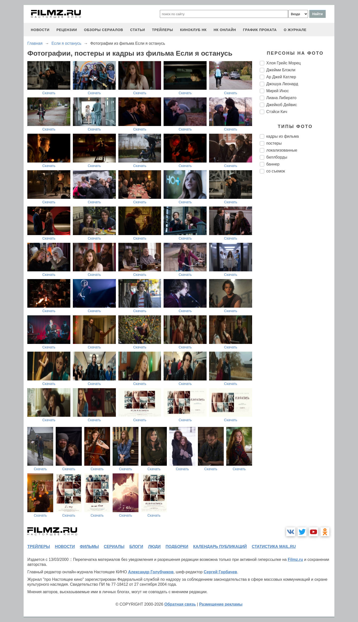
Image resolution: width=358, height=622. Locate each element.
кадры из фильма (282, 136)
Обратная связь (180, 604)
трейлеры (162, 30)
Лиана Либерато (281, 98)
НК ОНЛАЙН (225, 30)
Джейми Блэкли (280, 70)
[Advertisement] (297, 260)
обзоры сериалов (103, 30)
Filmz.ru (295, 559)
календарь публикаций (220, 546)
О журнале (295, 30)
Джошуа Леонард (282, 84)
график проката (260, 30)
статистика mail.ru (274, 546)
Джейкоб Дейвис (281, 105)
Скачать (48, 93)
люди (154, 546)
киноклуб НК (193, 30)
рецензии (66, 30)
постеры (274, 143)
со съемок (275, 171)
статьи (137, 30)
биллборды (276, 157)
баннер (272, 164)
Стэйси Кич (276, 112)
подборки (177, 546)
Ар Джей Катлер (281, 77)
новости (40, 30)
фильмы (89, 546)
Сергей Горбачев (220, 572)
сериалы (114, 546)
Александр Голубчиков (151, 572)
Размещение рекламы (221, 604)
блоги (136, 546)
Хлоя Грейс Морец (283, 63)
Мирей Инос (277, 91)
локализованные (281, 150)
